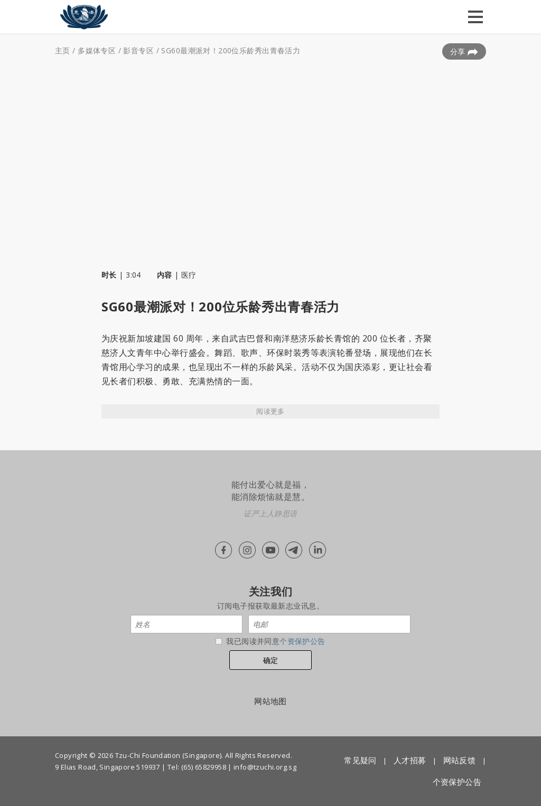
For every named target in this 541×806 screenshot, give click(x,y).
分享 (464, 51)
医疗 (189, 275)
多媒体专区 (97, 50)
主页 (62, 50)
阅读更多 (270, 411)
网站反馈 (459, 760)
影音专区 (138, 50)
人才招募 (410, 760)
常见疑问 (360, 760)
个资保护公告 (302, 641)
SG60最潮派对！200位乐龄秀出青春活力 (230, 50)
